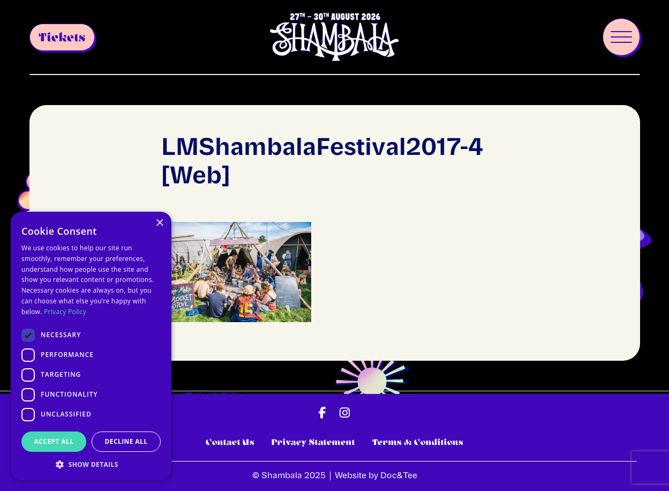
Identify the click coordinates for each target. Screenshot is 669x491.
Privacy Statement (313, 442)
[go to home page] (334, 37)
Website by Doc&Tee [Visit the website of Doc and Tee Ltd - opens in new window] (376, 476)
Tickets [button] (62, 37)
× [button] (159, 223)
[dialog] (91, 346)
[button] (322, 413)
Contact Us (230, 442)
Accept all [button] (54, 441)
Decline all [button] (126, 441)
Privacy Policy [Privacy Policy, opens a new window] (65, 311)
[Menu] (621, 37)
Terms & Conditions (417, 442)
